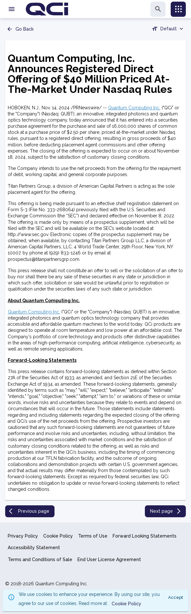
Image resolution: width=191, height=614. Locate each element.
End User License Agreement (109, 559)
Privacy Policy (23, 536)
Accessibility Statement (34, 547)
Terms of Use (92, 536)
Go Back (20, 29)
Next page (166, 511)
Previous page (29, 511)
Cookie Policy (58, 536)
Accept (175, 597)
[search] (158, 9)
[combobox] (168, 29)
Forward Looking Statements (144, 536)
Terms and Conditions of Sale (40, 559)
